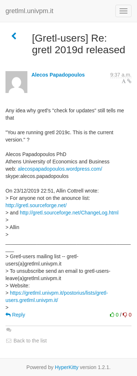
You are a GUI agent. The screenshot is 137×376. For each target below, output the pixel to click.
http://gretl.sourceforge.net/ (35, 205)
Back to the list (26, 341)
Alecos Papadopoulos (58, 75)
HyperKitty (67, 367)
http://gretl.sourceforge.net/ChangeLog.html (69, 213)
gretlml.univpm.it (29, 11)
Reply (15, 315)
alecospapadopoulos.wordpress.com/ (60, 169)
